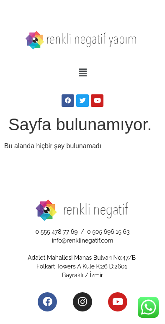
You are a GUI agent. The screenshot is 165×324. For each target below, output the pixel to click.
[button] (82, 73)
